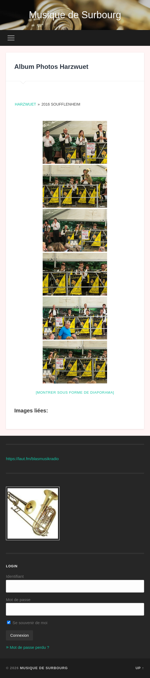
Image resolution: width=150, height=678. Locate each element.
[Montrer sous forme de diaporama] (75, 392)
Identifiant (15, 576)
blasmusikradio (45, 458)
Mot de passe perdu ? (29, 647)
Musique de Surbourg (75, 14)
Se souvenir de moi (27, 622)
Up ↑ (140, 668)
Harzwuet (25, 104)
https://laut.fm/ (18, 458)
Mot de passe (18, 599)
